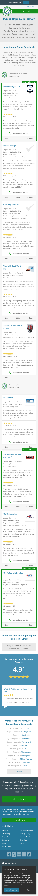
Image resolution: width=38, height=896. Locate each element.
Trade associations (27, 841)
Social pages (6, 857)
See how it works (19, 831)
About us (5, 841)
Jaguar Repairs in (19, 739)
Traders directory (26, 848)
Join (25, 2)
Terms (22, 854)
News (4, 854)
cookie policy (9, 885)
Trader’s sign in (31, 6)
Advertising (6, 844)
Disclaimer (24, 851)
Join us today (19, 810)
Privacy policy (25, 844)
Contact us (6, 851)
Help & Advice (7, 848)
